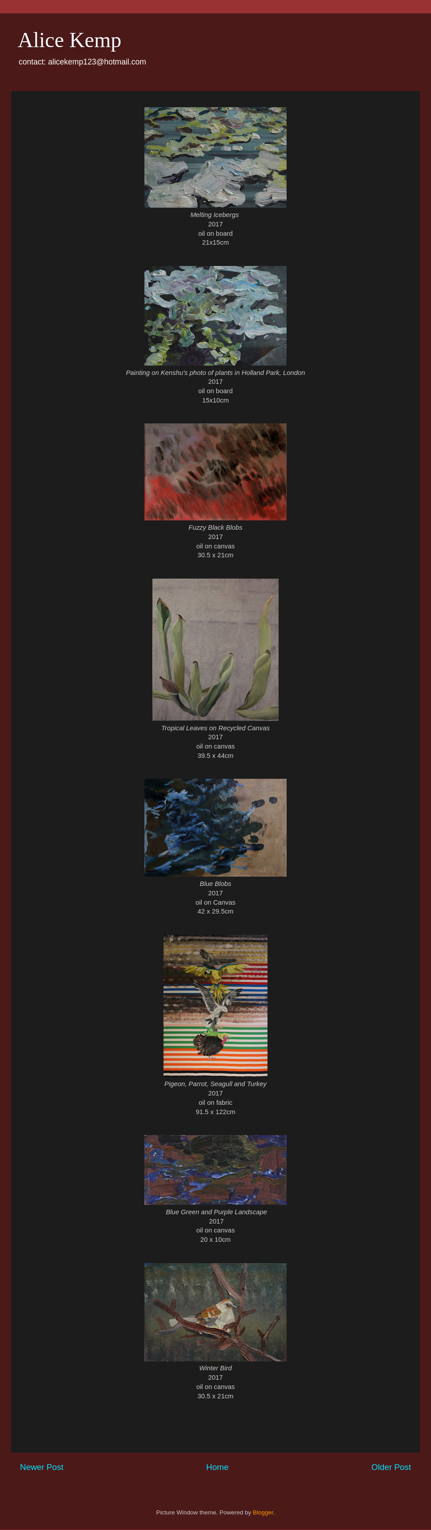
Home (217, 1467)
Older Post (391, 1467)
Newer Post (42, 1467)
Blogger (263, 1512)
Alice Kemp (69, 40)
